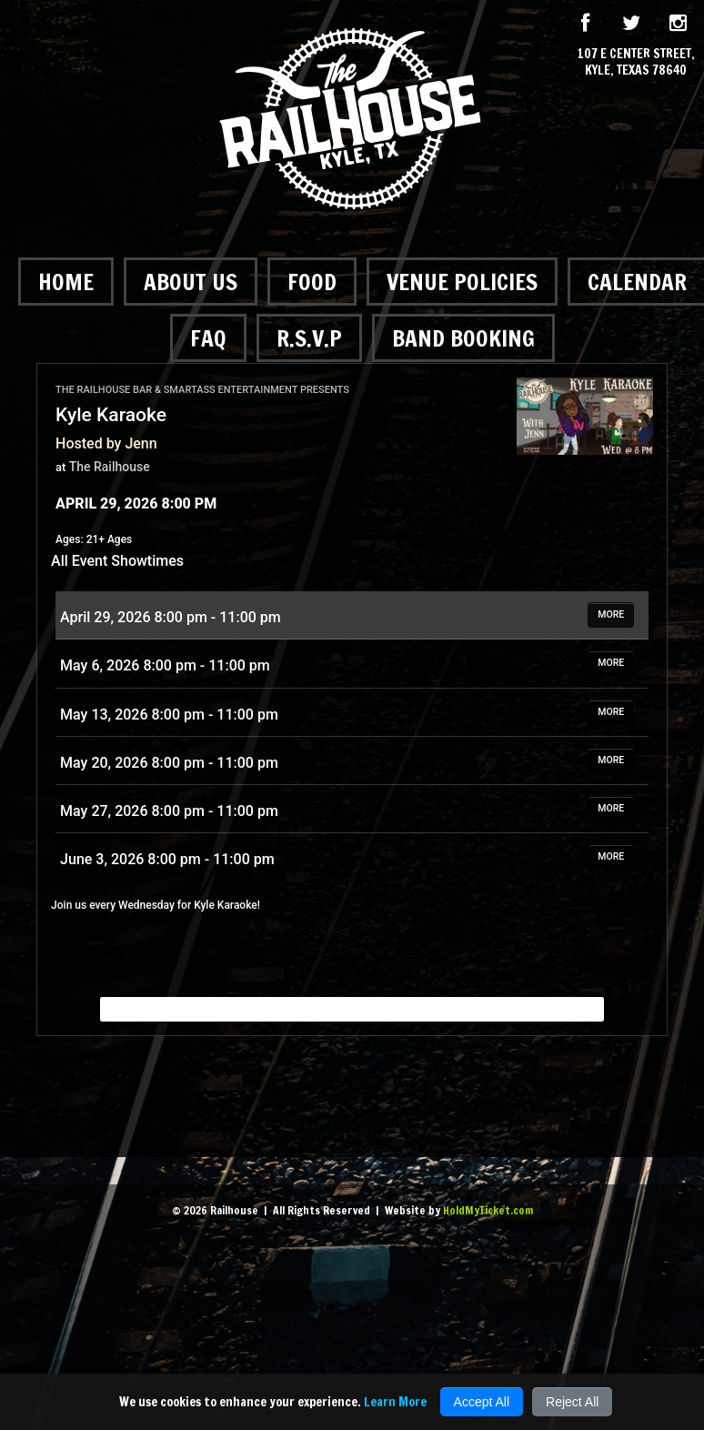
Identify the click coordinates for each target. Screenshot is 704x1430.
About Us (190, 281)
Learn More (395, 1402)
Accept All (481, 1402)
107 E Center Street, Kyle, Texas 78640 (636, 61)
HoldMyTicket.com (488, 1210)
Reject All (572, 1402)
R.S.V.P (309, 338)
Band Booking (463, 338)
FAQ (208, 338)
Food (312, 281)
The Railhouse (109, 466)
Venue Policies (462, 281)
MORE (611, 614)
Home (66, 281)
